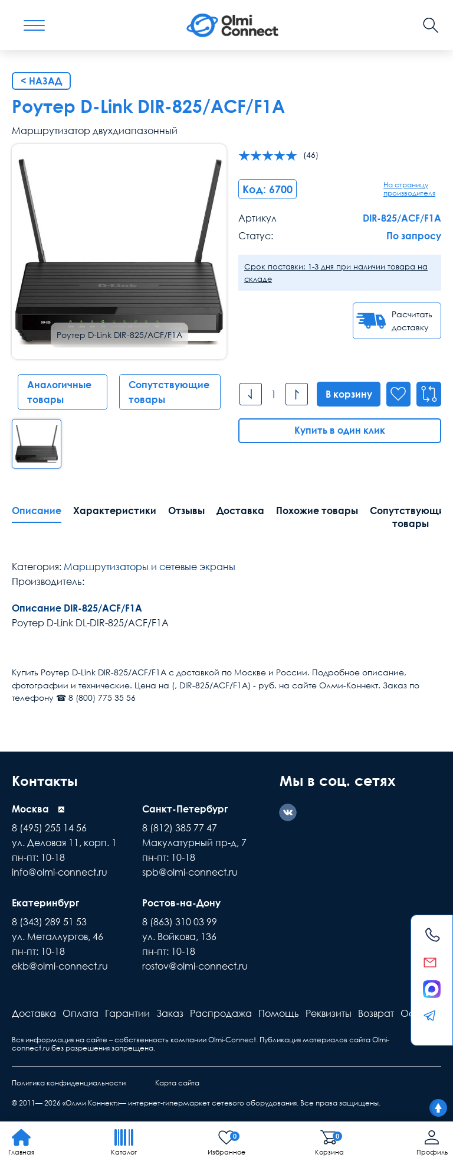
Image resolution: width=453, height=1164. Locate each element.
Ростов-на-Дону (181, 903)
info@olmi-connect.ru (59, 872)
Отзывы (186, 510)
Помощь (278, 1013)
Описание (36, 510)
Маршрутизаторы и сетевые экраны (149, 567)
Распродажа (221, 1013)
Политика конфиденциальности (69, 1082)
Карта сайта (177, 1082)
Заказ (169, 1013)
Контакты (46, 780)
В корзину (347, 394)
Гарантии (127, 1013)
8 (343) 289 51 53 (49, 922)
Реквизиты (329, 1013)
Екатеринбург (45, 903)
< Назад (41, 81)
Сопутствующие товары (169, 392)
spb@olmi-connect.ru (190, 872)
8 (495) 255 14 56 (49, 828)
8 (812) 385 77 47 (179, 828)
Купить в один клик (339, 431)
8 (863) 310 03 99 (179, 922)
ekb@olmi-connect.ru (60, 966)
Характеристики (114, 510)
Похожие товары (317, 510)
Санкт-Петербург (185, 809)
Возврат (376, 1013)
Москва (30, 809)
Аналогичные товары (59, 392)
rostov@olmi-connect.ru (195, 966)
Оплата (81, 1013)
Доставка (240, 510)
